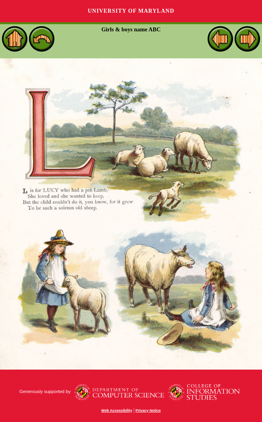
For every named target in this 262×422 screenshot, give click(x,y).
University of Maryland (131, 11)
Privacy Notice (148, 410)
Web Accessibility (116, 410)
